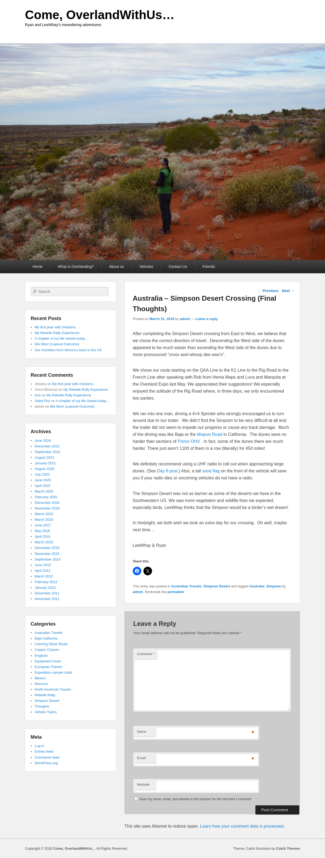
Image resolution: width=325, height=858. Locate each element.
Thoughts (42, 706)
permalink (175, 592)
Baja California (46, 638)
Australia (256, 586)
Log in (39, 746)
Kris (38, 395)
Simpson (273, 586)
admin (185, 319)
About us (116, 266)
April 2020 (42, 486)
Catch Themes (288, 848)
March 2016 (44, 542)
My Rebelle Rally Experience (57, 333)
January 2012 (45, 588)
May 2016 (42, 531)
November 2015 (47, 554)
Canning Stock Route (51, 644)
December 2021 (47, 446)
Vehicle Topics (46, 712)
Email (141, 758)
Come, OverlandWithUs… (100, 15)
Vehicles (146, 266)
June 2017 (43, 525)
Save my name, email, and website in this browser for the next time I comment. (195, 799)
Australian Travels (186, 586)
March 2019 (44, 514)
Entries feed (44, 751)
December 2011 (47, 593)
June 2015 (43, 565)
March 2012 (44, 576)
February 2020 (46, 497)
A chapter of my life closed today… (61, 338)
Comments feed (47, 757)
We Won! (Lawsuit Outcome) (57, 344)
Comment (145, 654)
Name (141, 732)
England (41, 656)
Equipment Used (47, 661)
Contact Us (178, 266)
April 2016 (42, 536)
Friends (209, 266)
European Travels (48, 667)
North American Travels (53, 689)
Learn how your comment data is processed (241, 826)
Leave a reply (207, 319)
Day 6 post (167, 471)
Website (143, 784)
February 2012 (46, 582)
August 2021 (44, 457)
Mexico (40, 678)
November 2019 (47, 508)
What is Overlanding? (76, 266)
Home (37, 266)
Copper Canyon (47, 650)
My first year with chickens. (55, 327)
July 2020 (42, 474)
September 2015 (47, 559)
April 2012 (42, 571)
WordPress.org (46, 763)
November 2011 (47, 599)
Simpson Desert (216, 586)
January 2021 (45, 463)
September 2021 (47, 452)
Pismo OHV (189, 441)
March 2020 (44, 491)
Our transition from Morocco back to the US (68, 350)
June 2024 (43, 441)
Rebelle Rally (45, 695)
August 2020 (44, 469)
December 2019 (47, 503)
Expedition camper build (53, 672)
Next (288, 291)
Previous (268, 291)
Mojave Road (209, 434)
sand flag (211, 471)
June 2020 (43, 480)
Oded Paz (42, 401)
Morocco (41, 684)
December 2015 (47, 548)
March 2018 (44, 520)
